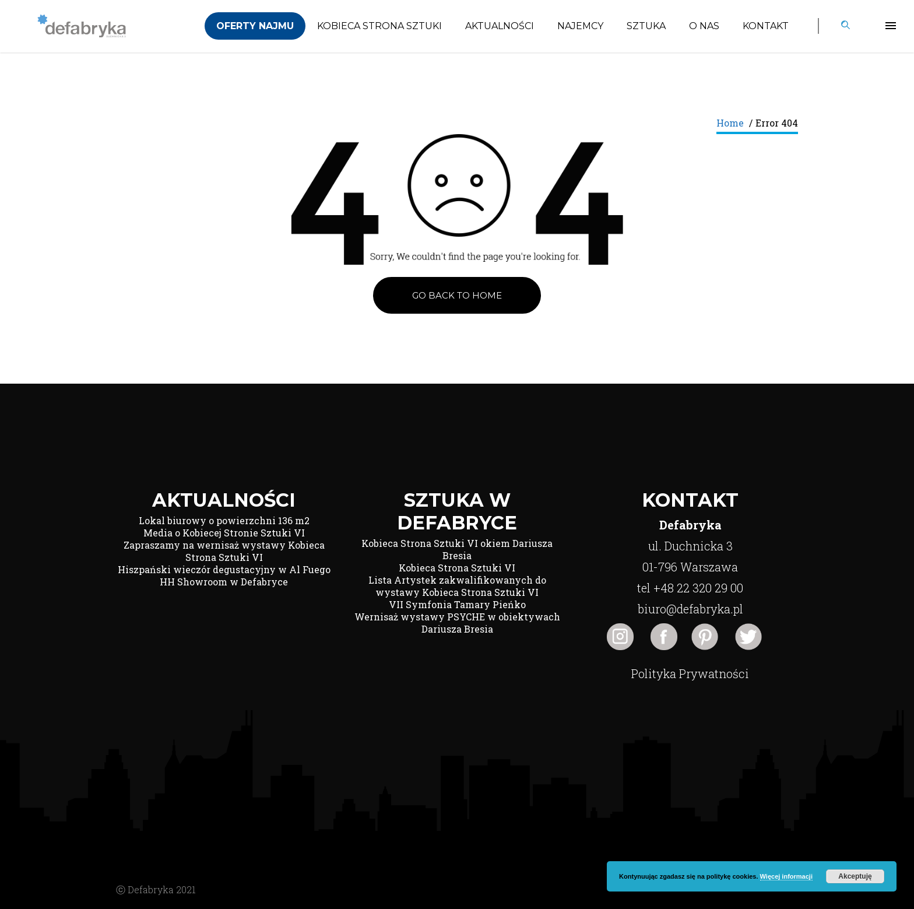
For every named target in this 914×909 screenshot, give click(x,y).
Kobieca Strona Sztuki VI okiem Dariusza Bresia (457, 549)
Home (730, 123)
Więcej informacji (786, 876)
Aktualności (499, 25)
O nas (704, 25)
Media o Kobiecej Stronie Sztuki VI (224, 533)
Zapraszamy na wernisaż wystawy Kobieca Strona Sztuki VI (224, 551)
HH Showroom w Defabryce (224, 581)
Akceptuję (854, 876)
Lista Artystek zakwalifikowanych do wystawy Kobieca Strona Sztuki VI (457, 586)
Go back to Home (457, 295)
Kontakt (766, 25)
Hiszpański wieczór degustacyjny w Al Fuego (224, 569)
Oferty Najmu (255, 25)
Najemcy (580, 25)
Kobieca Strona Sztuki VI (457, 567)
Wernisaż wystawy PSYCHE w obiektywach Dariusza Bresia (457, 622)
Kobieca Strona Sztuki (379, 25)
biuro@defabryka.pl (690, 608)
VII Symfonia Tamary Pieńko (457, 604)
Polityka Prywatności (690, 673)
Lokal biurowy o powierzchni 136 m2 (224, 520)
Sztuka (646, 25)
